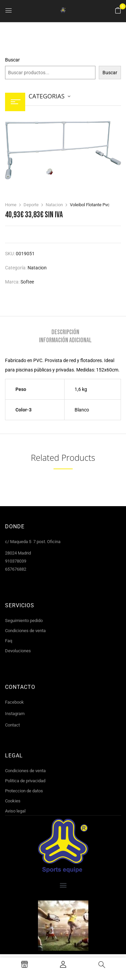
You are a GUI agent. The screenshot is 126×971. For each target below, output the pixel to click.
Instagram (15, 713)
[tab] (65, 332)
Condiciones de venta (25, 630)
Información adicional (65, 340)
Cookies (12, 800)
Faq (8, 640)
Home (10, 204)
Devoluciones (18, 650)
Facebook (14, 702)
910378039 (15, 561)
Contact (12, 724)
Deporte (31, 204)
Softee (27, 281)
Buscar (12, 59)
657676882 (15, 569)
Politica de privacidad (25, 780)
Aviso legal (15, 810)
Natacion (54, 204)
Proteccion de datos (24, 790)
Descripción (65, 332)
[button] (118, 10)
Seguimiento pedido (24, 620)
